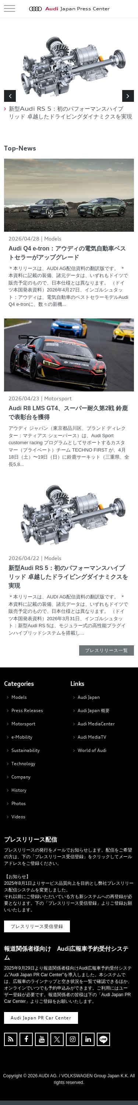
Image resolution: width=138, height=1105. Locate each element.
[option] (69, 77)
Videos (18, 816)
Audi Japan (89, 697)
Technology (23, 763)
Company (21, 777)
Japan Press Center (77, 9)
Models (19, 697)
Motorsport (23, 723)
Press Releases (27, 710)
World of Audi (92, 750)
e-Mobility (21, 737)
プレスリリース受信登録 (37, 926)
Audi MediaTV (92, 737)
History (18, 790)
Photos (18, 803)
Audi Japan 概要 (94, 710)
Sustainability (25, 750)
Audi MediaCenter (96, 723)
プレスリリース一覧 (106, 650)
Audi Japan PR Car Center (41, 1018)
